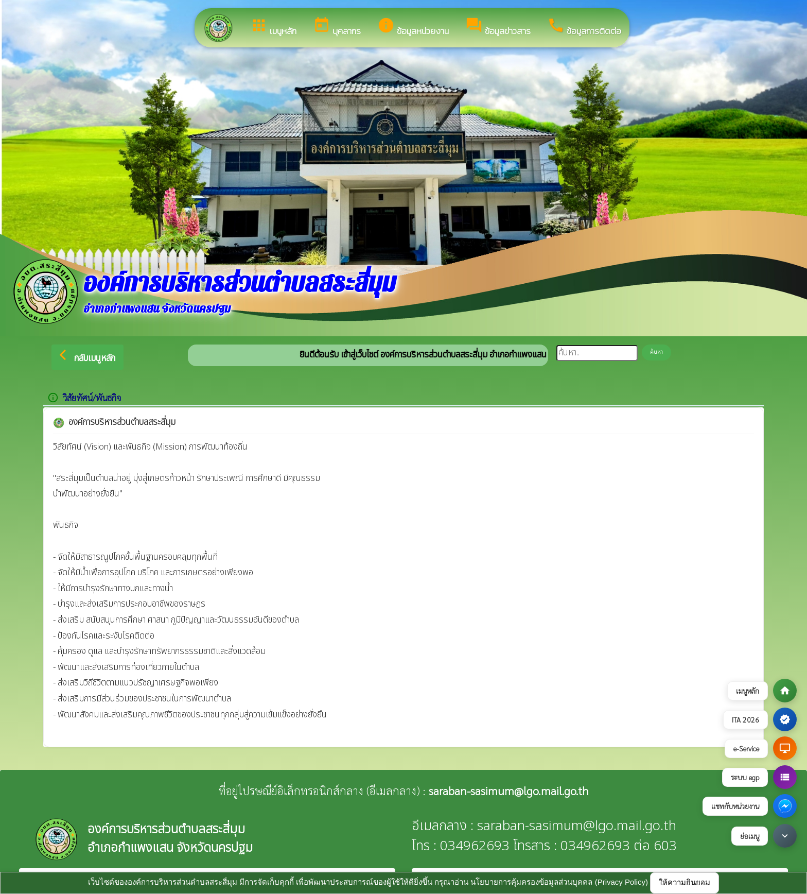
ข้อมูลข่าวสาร (498, 27)
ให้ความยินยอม (684, 882)
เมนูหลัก (273, 27)
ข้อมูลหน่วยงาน (413, 27)
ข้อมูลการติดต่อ (584, 27)
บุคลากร (337, 27)
